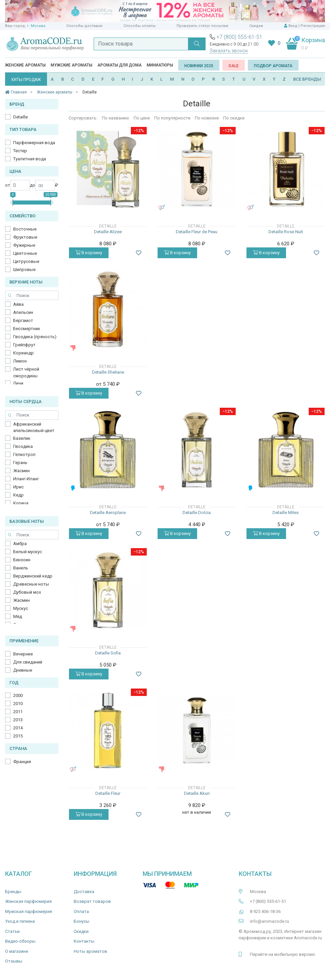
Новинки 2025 (198, 65)
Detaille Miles (286, 512)
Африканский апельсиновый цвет (33, 427)
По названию (115, 117)
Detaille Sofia (108, 652)
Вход (293, 26)
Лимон (20, 361)
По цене (142, 117)
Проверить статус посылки (202, 26)
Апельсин (23, 312)
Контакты (84, 941)
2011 (18, 711)
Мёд (17, 616)
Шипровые (24, 269)
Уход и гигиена (20, 921)
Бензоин (21, 559)
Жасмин (21, 470)
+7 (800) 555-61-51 (239, 37)
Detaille (20, 116)
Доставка (84, 891)
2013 (18, 719)
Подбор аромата (273, 65)
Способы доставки (84, 26)
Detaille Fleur (107, 793)
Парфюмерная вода (34, 142)
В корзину (88, 252)
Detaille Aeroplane (108, 512)
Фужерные (24, 245)
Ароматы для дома (119, 65)
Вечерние (23, 653)
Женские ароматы (25, 65)
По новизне (207, 117)
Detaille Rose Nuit (285, 231)
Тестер (20, 150)
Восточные (25, 229)
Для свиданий (27, 662)
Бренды (13, 891)
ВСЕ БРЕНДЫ (307, 79)
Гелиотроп (24, 454)
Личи (18, 383)
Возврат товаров (92, 901)
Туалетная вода (29, 158)
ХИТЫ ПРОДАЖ (26, 79)
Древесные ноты (31, 584)
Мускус (20, 608)
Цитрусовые (26, 261)
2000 (18, 695)
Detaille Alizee (108, 231)
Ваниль (20, 567)
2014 (18, 727)
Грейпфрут (24, 344)
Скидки (256, 26)
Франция (22, 761)
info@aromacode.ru (269, 921)
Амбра (20, 543)
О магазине (16, 951)
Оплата (81, 911)
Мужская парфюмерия (28, 911)
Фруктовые (25, 237)
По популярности (172, 117)
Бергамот (23, 320)
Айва (18, 304)
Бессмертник (26, 328)
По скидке (233, 117)
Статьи (12, 931)
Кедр (18, 495)
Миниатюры (160, 65)
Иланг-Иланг (26, 478)
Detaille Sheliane (108, 372)
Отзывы (13, 961)
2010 (18, 703)
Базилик (21, 438)
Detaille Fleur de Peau (196, 231)
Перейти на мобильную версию (282, 954)
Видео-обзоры (20, 941)
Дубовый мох (27, 592)
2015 (18, 735)
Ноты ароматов (90, 951)
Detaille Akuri (197, 793)
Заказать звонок (229, 50)
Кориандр (23, 352)
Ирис (18, 486)
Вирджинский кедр (32, 576)
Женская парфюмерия (28, 901)
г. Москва (36, 26)
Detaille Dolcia (197, 512)
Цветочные (25, 253)
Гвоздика (23, 446)
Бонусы (81, 921)
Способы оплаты (139, 26)
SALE (234, 65)
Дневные (22, 670)
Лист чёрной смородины (26, 372)
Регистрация (313, 26)
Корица (20, 503)
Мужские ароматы (71, 65)
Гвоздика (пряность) (34, 336)
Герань (20, 462)
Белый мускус (27, 551)
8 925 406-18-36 (265, 911)
